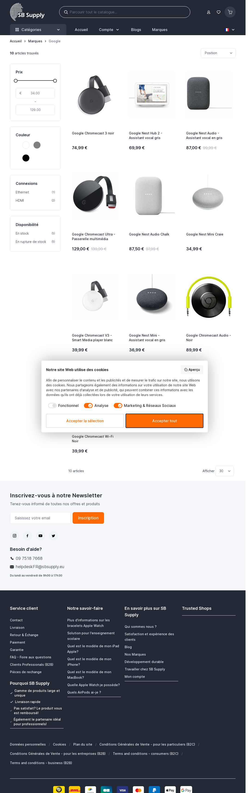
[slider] (16, 81)
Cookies (59, 744)
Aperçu (192, 370)
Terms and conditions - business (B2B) (41, 763)
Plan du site (82, 744)
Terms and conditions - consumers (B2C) (145, 753)
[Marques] (35, 41)
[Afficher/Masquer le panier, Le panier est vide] (230, 12)
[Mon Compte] (109, 29)
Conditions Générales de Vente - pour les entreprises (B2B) (58, 753)
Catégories (38, 29)
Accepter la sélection (85, 420)
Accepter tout (164, 420)
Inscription (88, 517)
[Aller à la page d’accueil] (16, 41)
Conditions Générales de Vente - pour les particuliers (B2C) (147, 744)
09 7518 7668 (29, 558)
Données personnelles (28, 744)
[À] (35, 110)
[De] (35, 93)
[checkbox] (62, 405)
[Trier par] (218, 53)
